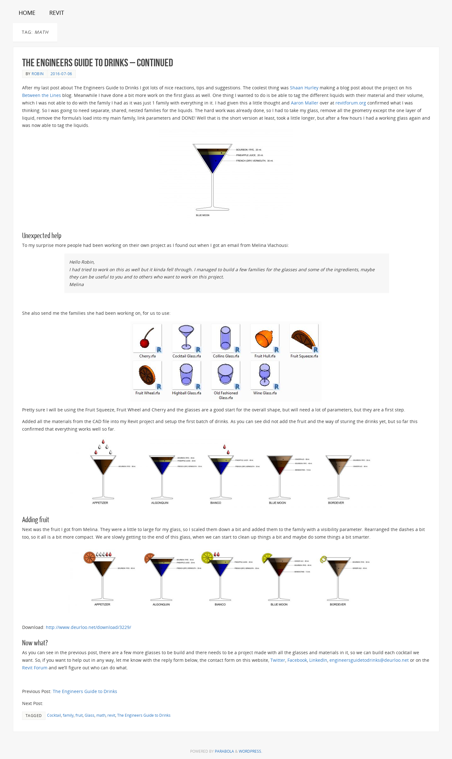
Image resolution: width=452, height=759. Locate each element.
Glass (89, 715)
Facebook (297, 660)
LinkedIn (318, 660)
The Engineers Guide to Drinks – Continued (97, 63)
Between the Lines (41, 95)
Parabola (224, 751)
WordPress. (250, 751)
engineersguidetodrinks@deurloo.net (369, 660)
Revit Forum (34, 668)
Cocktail (54, 715)
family (68, 715)
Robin (38, 73)
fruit (79, 715)
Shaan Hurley (304, 88)
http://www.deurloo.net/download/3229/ (88, 627)
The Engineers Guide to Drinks (85, 691)
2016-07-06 (61, 73)
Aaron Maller (304, 103)
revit (111, 715)
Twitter (277, 660)
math (100, 715)
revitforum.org (350, 103)
